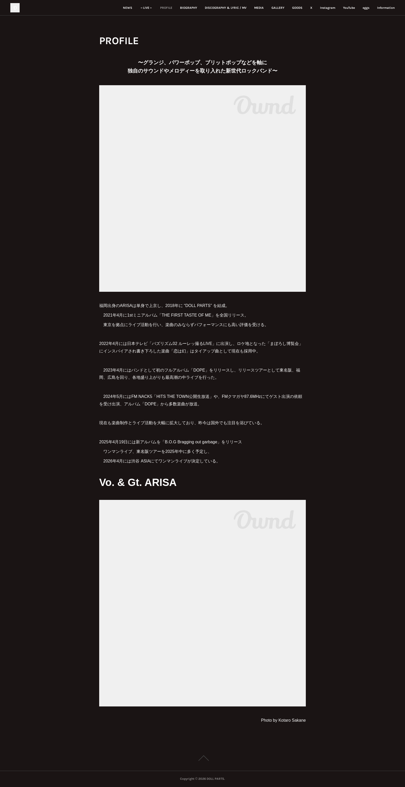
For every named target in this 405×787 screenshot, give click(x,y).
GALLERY (277, 8)
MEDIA (259, 8)
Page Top (202, 758)
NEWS (127, 8)
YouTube (349, 8)
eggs (366, 8)
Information (386, 8)
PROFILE (166, 8)
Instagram (327, 8)
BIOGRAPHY (188, 8)
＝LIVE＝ (146, 8)
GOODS (297, 8)
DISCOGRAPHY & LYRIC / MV (225, 8)
